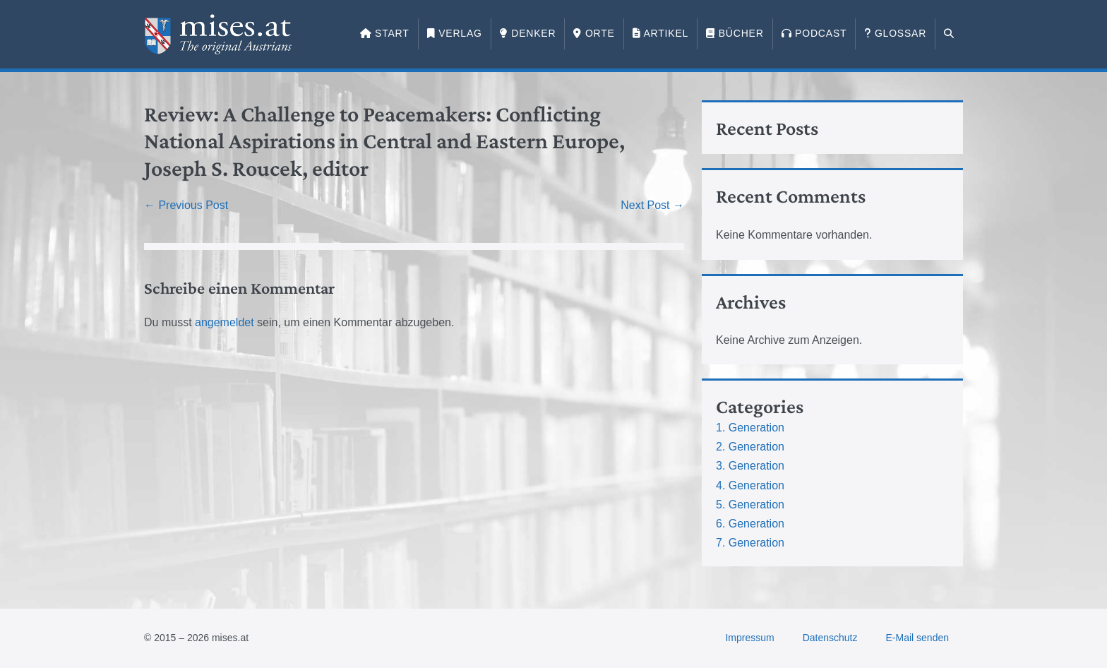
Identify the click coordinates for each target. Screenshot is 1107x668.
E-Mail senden (918, 637)
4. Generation (750, 485)
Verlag (454, 33)
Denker (528, 33)
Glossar (895, 33)
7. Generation (750, 543)
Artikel (660, 33)
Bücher (734, 33)
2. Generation (750, 447)
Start (384, 33)
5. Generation (750, 505)
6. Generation (750, 524)
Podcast (814, 33)
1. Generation (750, 428)
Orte (593, 33)
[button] (949, 33)
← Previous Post (186, 205)
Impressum (749, 637)
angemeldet (224, 322)
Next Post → (652, 205)
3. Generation (750, 466)
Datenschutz (830, 637)
